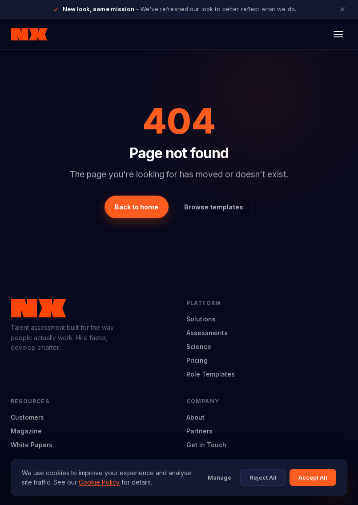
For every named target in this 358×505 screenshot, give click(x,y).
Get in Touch (206, 445)
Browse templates (213, 207)
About (195, 417)
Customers (27, 417)
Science (198, 346)
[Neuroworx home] (29, 34)
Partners (199, 431)
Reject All (263, 477)
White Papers (31, 445)
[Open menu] (338, 34)
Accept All (312, 477)
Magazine (26, 431)
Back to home (136, 207)
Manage (219, 477)
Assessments (207, 333)
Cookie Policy (99, 482)
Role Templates (210, 374)
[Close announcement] (342, 9)
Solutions (201, 319)
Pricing (197, 360)
